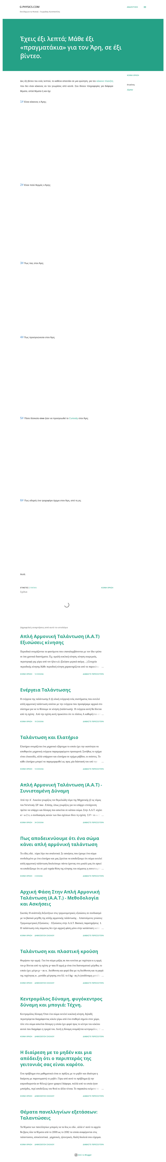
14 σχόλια (39, 769)
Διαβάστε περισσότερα (93, 674)
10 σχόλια (39, 721)
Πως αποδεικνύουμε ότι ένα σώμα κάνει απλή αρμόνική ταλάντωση (59, 841)
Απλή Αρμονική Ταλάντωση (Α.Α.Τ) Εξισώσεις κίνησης (60, 639)
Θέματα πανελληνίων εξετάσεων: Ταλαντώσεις (59, 1115)
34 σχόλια (39, 822)
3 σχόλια (38, 876)
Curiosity (73, 418)
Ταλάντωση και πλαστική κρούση (59, 951)
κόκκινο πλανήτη (105, 81)
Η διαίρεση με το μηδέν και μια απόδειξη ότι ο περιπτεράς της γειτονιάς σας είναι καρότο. (56, 1058)
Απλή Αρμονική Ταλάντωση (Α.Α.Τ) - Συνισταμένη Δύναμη (61, 788)
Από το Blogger (83, 1155)
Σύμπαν (130, 90)
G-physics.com (29, 7)
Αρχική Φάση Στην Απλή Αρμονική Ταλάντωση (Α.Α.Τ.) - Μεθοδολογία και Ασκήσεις (60, 898)
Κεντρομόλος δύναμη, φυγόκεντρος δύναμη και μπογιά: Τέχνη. (61, 1002)
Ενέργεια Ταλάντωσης (45, 690)
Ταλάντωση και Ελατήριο (49, 737)
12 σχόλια (39, 674)
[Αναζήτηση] (132, 7)
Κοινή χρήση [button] (133, 75)
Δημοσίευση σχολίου (44, 935)
